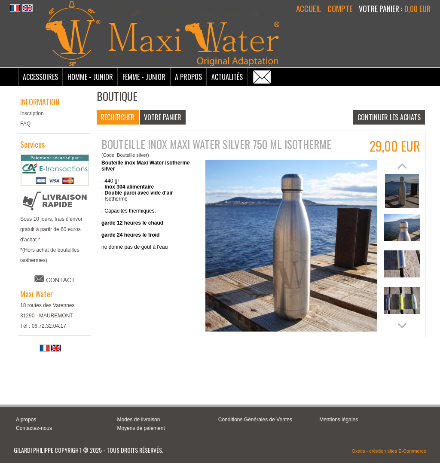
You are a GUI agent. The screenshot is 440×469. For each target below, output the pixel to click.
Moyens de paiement (141, 428)
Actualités (227, 77)
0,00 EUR (417, 8)
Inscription (32, 113)
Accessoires (40, 77)
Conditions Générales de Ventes (255, 420)
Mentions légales (338, 420)
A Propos (188, 77)
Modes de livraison (138, 420)
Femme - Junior (143, 77)
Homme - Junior (90, 77)
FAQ (25, 124)
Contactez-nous (34, 428)
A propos (26, 420)
